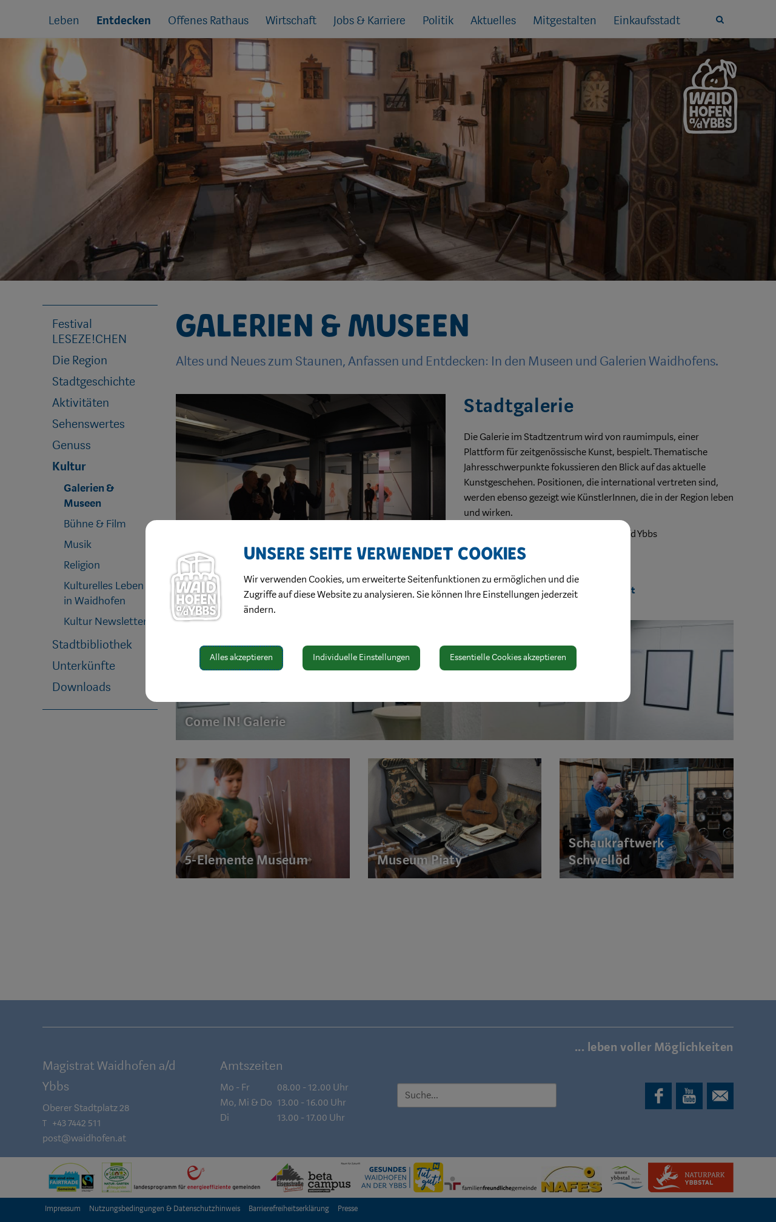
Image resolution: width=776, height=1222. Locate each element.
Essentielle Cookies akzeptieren (508, 657)
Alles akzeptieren (241, 657)
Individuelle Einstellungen (361, 657)
